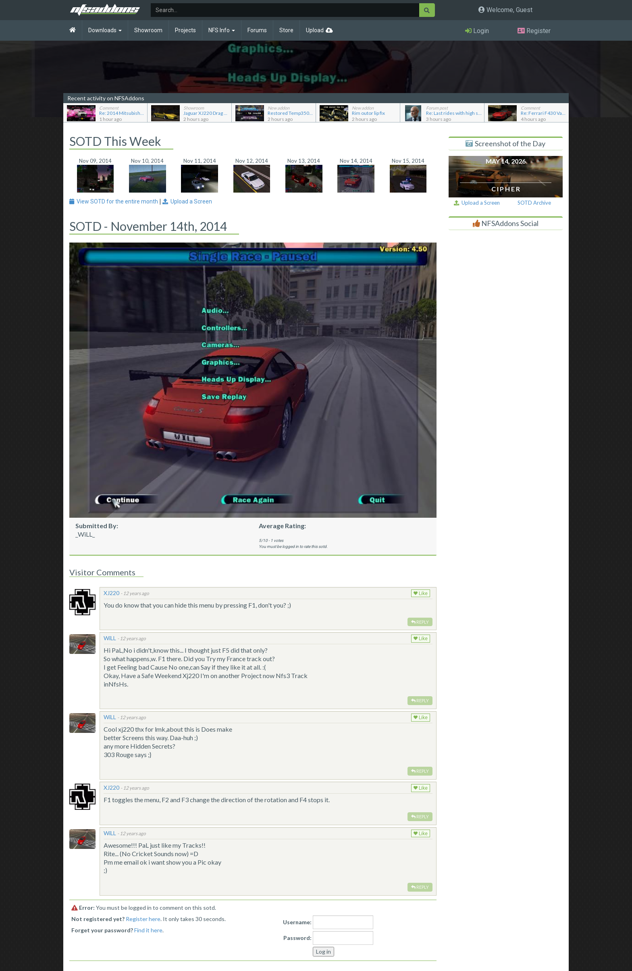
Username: (297, 922)
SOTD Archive (534, 202)
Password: (297, 937)
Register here (143, 918)
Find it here (148, 930)
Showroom (148, 30)
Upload (315, 30)
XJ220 (111, 592)
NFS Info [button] (221, 30)
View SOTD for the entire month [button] (114, 201)
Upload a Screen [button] (187, 201)
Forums (257, 30)
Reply (420, 622)
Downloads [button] (105, 30)
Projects (185, 30)
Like (421, 593)
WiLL (110, 638)
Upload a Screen (477, 202)
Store (286, 30)
